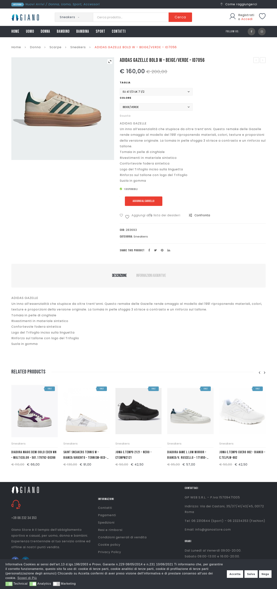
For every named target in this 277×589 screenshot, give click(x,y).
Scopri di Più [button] (27, 578)
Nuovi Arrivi (34, 4)
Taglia (125, 82)
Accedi (247, 19)
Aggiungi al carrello (145, 201)
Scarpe (55, 47)
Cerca (180, 17)
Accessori (91, 4)
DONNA (45, 31)
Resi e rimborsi (110, 530)
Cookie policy (109, 544)
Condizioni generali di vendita (122, 537)
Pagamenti (107, 515)
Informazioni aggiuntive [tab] (151, 275)
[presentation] (259, 372)
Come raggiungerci (239, 4)
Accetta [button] (234, 574)
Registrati (246, 15)
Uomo (66, 4)
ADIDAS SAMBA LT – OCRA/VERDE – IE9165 (256, 60)
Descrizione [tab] (119, 275)
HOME (15, 31)
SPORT (100, 31)
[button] (8, 584)
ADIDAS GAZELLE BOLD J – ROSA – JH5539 (263, 60)
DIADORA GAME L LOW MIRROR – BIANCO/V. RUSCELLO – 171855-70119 (187, 455)
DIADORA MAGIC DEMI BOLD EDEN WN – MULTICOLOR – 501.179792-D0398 (34, 455)
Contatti (105, 508)
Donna (53, 4)
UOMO (30, 31)
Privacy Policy (109, 552)
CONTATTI (119, 31)
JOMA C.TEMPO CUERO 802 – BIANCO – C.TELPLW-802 (242, 455)
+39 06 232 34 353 (24, 518)
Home (16, 47)
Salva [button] (251, 574)
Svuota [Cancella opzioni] (125, 116)
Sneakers (78, 47)
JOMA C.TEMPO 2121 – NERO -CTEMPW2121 (133, 455)
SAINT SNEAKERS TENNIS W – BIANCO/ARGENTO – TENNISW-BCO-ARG (85, 455)
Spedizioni (106, 522)
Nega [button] (265, 574)
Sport (77, 4)
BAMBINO (63, 31)
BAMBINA (82, 31)
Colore (125, 98)
